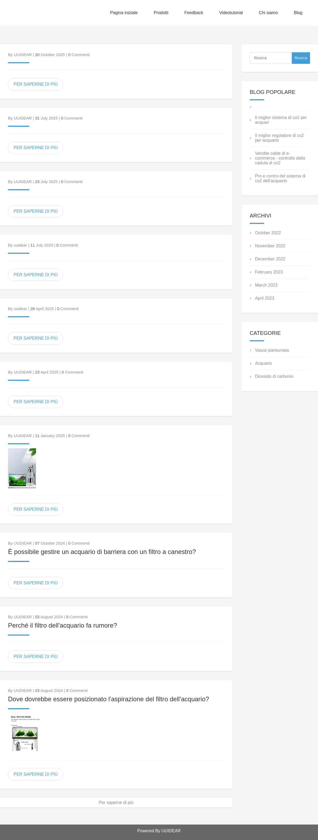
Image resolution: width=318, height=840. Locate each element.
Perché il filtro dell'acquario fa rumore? (62, 625)
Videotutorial (231, 12)
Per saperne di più (116, 802)
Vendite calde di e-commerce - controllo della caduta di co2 (280, 158)
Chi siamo (268, 12)
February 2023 (269, 272)
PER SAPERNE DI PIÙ (36, 84)
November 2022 (270, 246)
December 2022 (270, 259)
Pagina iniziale (124, 12)
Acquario (263, 363)
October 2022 (268, 233)
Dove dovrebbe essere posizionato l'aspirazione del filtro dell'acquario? (108, 699)
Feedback (193, 12)
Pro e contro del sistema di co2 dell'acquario (280, 178)
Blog (298, 12)
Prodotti (161, 12)
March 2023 (266, 285)
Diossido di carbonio (274, 376)
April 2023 (264, 298)
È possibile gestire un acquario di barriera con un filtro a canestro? (102, 551)
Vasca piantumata (272, 350)
